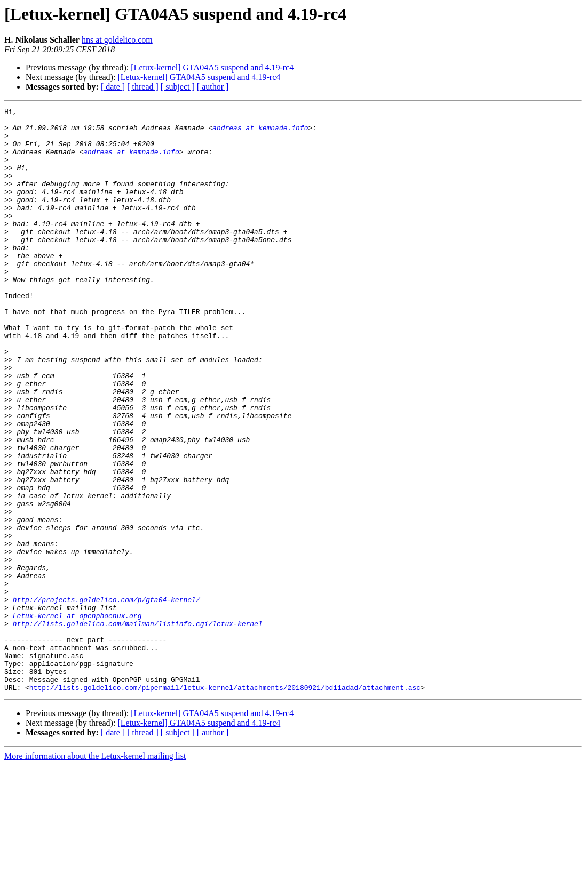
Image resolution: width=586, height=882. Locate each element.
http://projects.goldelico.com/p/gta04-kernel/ (106, 698)
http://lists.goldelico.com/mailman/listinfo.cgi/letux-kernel (138, 727)
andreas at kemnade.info (260, 132)
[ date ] (113, 86)
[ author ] (213, 86)
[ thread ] (143, 86)
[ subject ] (178, 86)
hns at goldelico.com (117, 39)
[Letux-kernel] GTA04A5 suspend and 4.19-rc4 (212, 67)
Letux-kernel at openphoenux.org (77, 718)
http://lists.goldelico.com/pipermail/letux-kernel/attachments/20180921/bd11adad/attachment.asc (225, 804)
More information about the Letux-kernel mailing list (95, 872)
